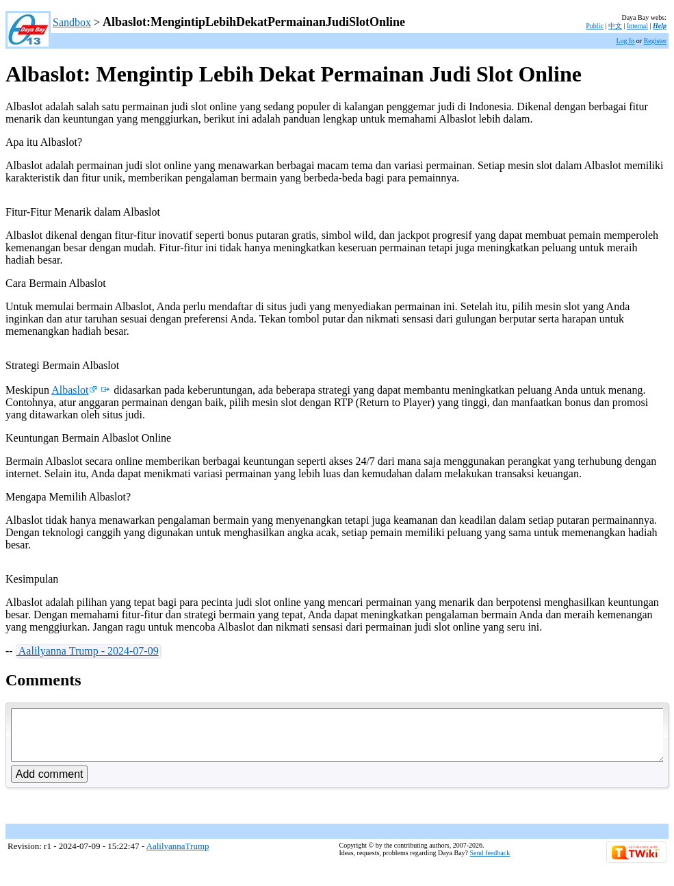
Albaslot (74, 390)
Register (655, 41)
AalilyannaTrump (177, 856)
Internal (637, 25)
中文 (615, 25)
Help (659, 25)
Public (595, 25)
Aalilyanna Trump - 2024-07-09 (87, 651)
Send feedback (490, 863)
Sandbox (72, 22)
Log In (625, 41)
